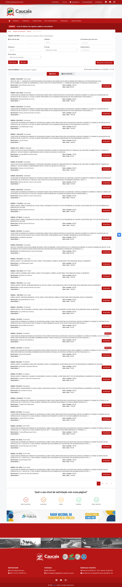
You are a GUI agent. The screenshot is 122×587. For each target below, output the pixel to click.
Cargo (46, 47)
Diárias (29, 31)
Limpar (23, 62)
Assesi (54, 584)
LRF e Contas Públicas (51, 21)
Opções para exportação (104, 62)
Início (9, 31)
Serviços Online (37, 21)
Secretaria (12, 54)
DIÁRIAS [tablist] (51, 73)
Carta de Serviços (76, 21)
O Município (26, 21)
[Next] (107, 483)
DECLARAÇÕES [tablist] (68, 73)
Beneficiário (85, 47)
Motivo (47, 39)
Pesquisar (13, 62)
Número (11, 47)
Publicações (65, 21)
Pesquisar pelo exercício (89, 39)
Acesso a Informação (19, 31)
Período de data (13, 39)
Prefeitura (16, 21)
